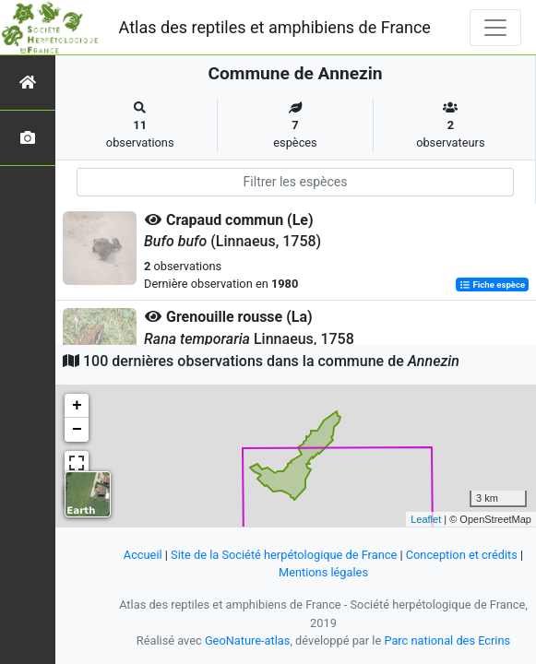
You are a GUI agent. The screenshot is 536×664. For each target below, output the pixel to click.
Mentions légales (323, 572)
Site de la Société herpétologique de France (284, 555)
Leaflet (426, 519)
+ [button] (77, 406)
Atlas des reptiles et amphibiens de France (275, 27)
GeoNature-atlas (248, 640)
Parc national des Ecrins (447, 640)
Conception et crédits (462, 555)
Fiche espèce (492, 284)
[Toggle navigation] (495, 27)
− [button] (77, 430)
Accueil (143, 555)
